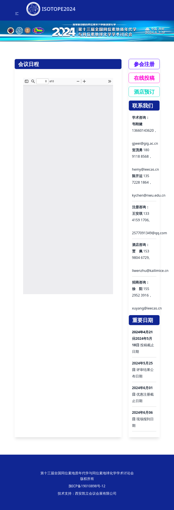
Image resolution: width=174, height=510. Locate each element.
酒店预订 (144, 91)
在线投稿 (144, 77)
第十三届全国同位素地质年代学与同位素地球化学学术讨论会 (87, 473)
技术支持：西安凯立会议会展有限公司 (87, 493)
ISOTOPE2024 (50, 7)
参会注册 (144, 64)
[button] (17, 13)
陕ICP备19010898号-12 (87, 486)
